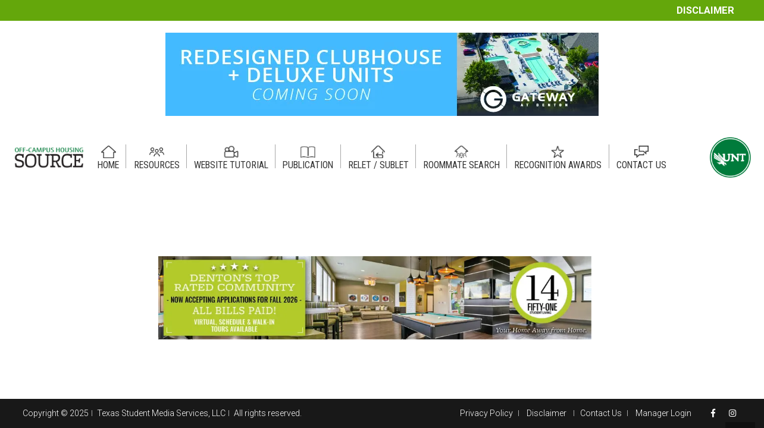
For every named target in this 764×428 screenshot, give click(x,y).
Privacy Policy (486, 413)
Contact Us (601, 413)
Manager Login (663, 413)
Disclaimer (705, 10)
